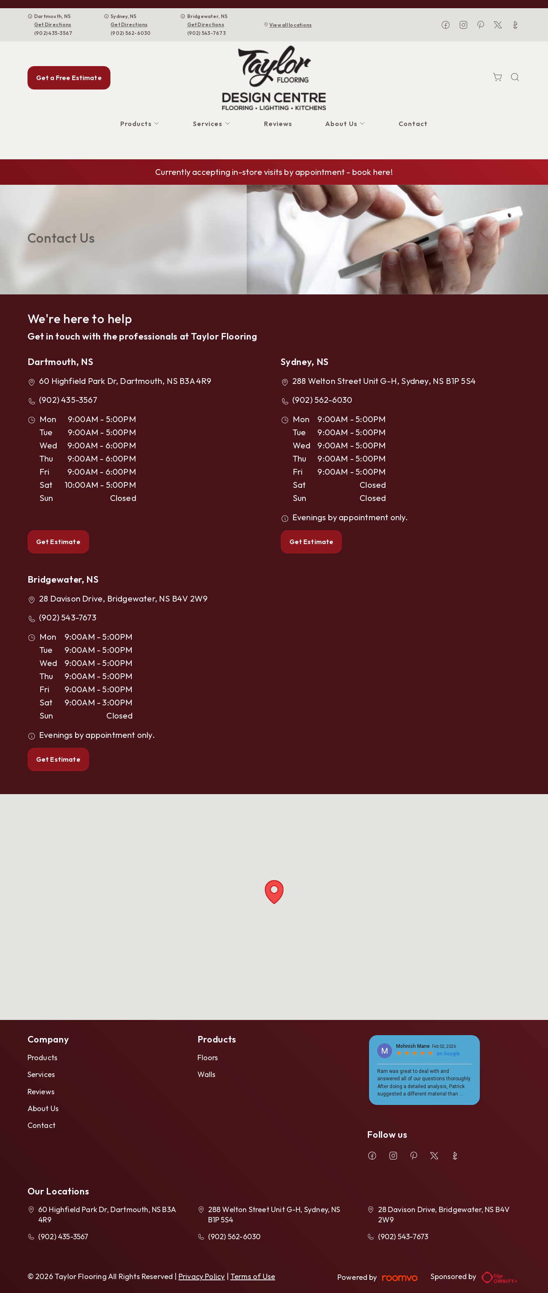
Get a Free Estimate (69, 77)
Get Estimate (58, 541)
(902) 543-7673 (206, 33)
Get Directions (52, 24)
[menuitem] (140, 124)
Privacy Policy (202, 1276)
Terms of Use (252, 1276)
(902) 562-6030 (130, 33)
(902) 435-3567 (53, 33)
